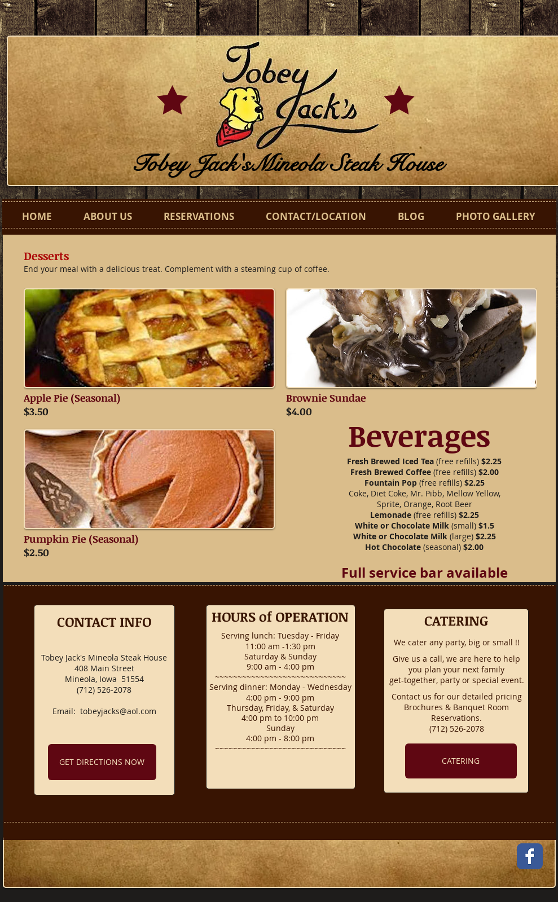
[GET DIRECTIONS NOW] (102, 762)
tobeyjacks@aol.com (118, 711)
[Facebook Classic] (530, 856)
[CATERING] (461, 760)
